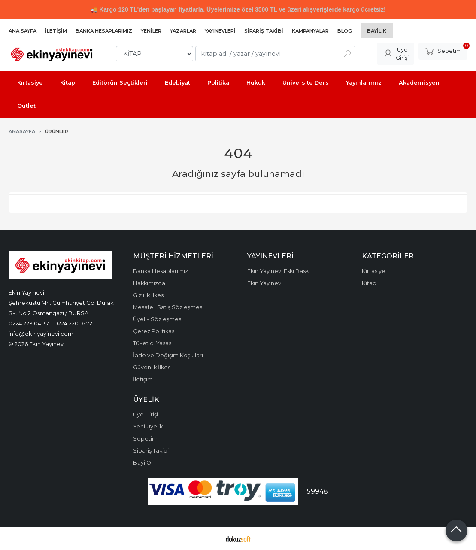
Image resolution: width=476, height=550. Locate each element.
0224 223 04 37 (29, 323)
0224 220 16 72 (73, 323)
